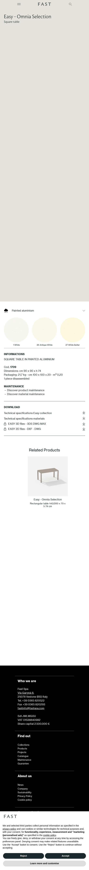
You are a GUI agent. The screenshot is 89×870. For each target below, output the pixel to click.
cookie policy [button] (49, 835)
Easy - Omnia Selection (27, 16)
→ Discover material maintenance (24, 440)
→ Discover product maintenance (24, 436)
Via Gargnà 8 (25, 692)
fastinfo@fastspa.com (31, 708)
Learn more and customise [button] (44, 863)
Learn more (44, 644)
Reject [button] (23, 856)
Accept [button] (65, 856)
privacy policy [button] (9, 829)
